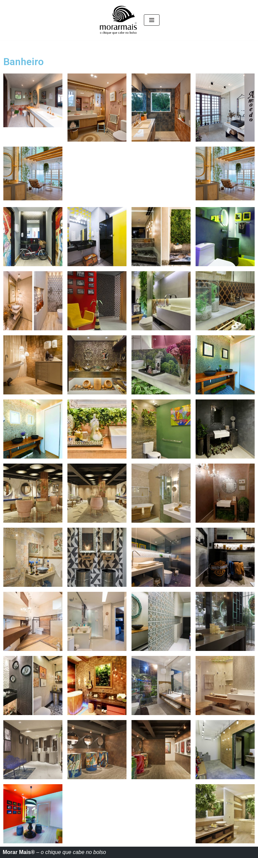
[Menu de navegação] (152, 20)
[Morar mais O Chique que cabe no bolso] (118, 20)
